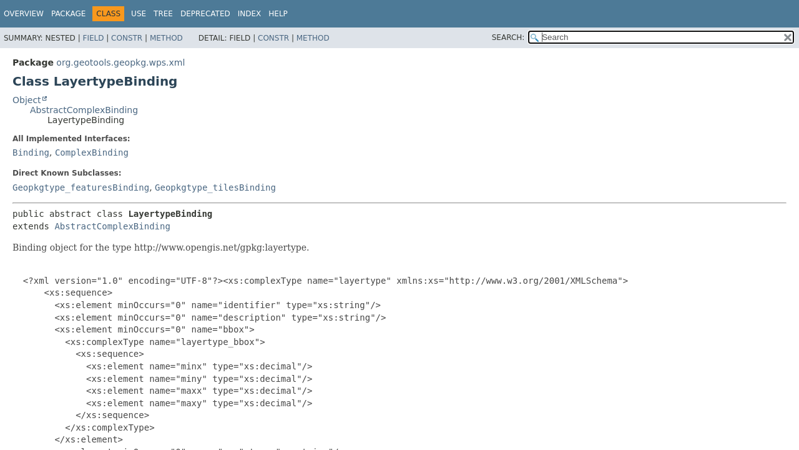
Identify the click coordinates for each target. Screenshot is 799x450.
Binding (30, 153)
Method (166, 38)
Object (26, 100)
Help (278, 13)
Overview (24, 13)
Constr (126, 38)
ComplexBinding (92, 153)
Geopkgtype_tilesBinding (215, 187)
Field (93, 38)
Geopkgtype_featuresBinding (80, 187)
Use (138, 13)
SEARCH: (508, 37)
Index (250, 13)
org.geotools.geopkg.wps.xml (120, 63)
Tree (163, 13)
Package (68, 13)
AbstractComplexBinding (84, 110)
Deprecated (205, 13)
